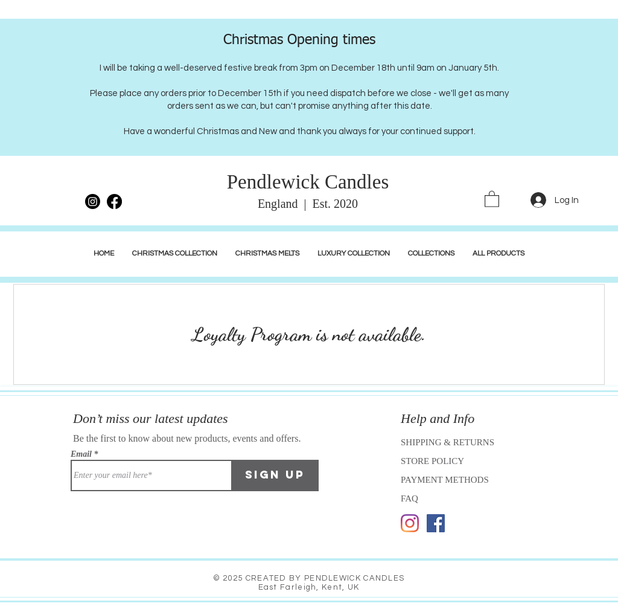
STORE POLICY (433, 461)
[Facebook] (436, 523)
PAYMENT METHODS (445, 480)
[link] (492, 198)
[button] (353, 253)
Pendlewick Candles (308, 182)
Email (81, 454)
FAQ (409, 498)
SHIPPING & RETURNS (447, 442)
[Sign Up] (275, 475)
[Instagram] (410, 523)
